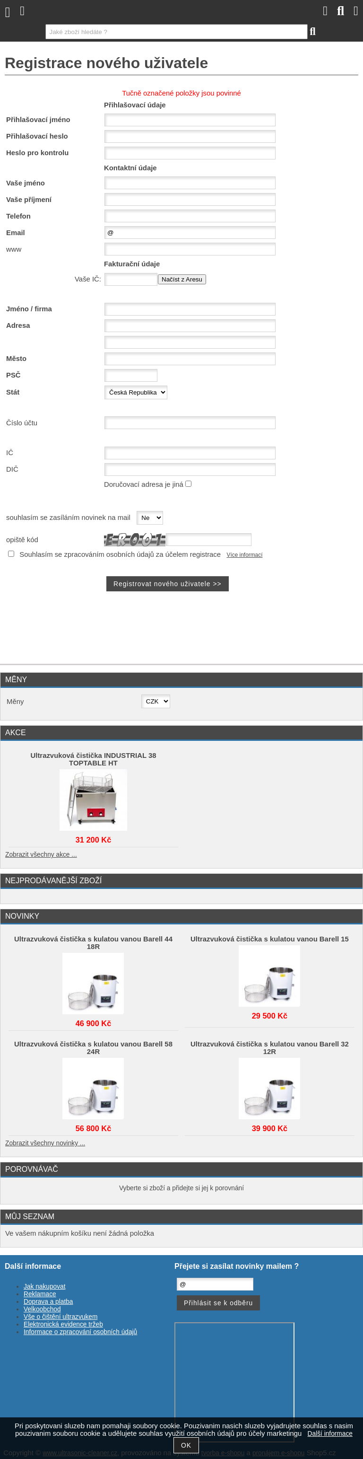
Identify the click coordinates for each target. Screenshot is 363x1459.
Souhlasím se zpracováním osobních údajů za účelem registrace (120, 554)
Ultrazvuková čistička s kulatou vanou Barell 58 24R (93, 1047)
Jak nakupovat (44, 1286)
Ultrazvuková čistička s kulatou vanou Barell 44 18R (93, 942)
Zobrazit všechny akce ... (41, 854)
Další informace (330, 1433)
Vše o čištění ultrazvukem (60, 1316)
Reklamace (40, 1294)
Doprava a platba (48, 1301)
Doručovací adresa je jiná (143, 484)
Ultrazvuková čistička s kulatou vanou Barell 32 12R (269, 1047)
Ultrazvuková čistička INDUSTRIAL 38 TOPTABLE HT (93, 759)
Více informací (244, 555)
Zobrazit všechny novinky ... (45, 1143)
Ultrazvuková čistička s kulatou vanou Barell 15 (269, 939)
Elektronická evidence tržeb (63, 1324)
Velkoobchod (42, 1309)
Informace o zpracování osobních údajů (80, 1332)
